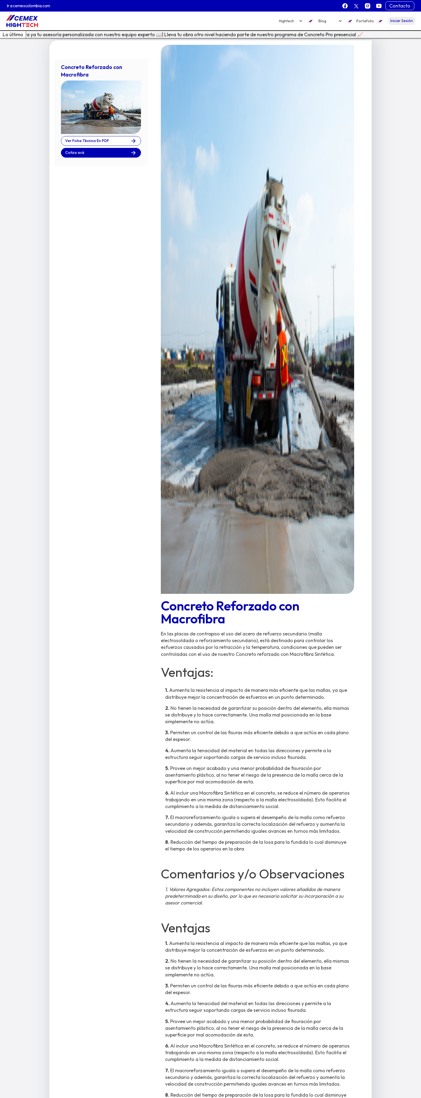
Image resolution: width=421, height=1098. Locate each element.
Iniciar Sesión (401, 20)
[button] (291, 21)
